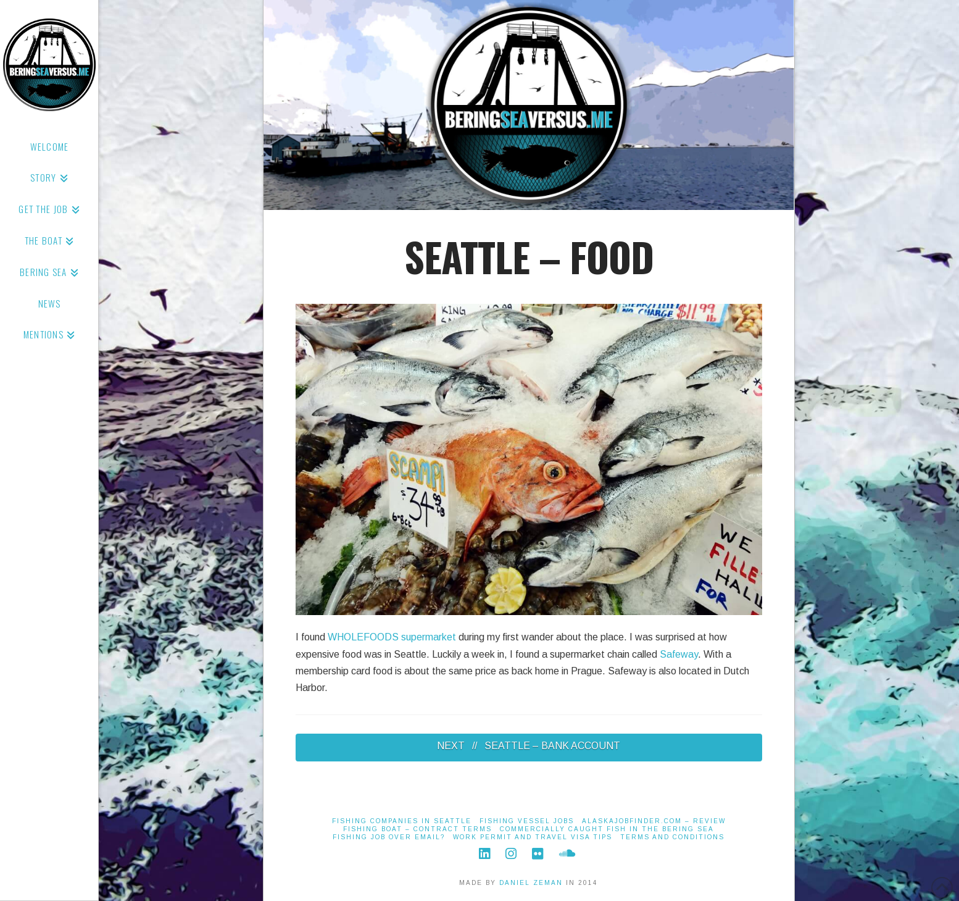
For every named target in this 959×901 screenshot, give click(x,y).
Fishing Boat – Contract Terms (417, 829)
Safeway (679, 654)
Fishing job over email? (389, 837)
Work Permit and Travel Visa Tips (532, 837)
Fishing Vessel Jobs (527, 821)
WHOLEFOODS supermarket (392, 637)
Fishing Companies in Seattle (401, 821)
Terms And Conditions (672, 837)
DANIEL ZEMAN (531, 882)
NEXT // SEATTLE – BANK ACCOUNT (528, 745)
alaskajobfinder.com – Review (654, 821)
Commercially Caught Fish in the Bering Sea (607, 829)
